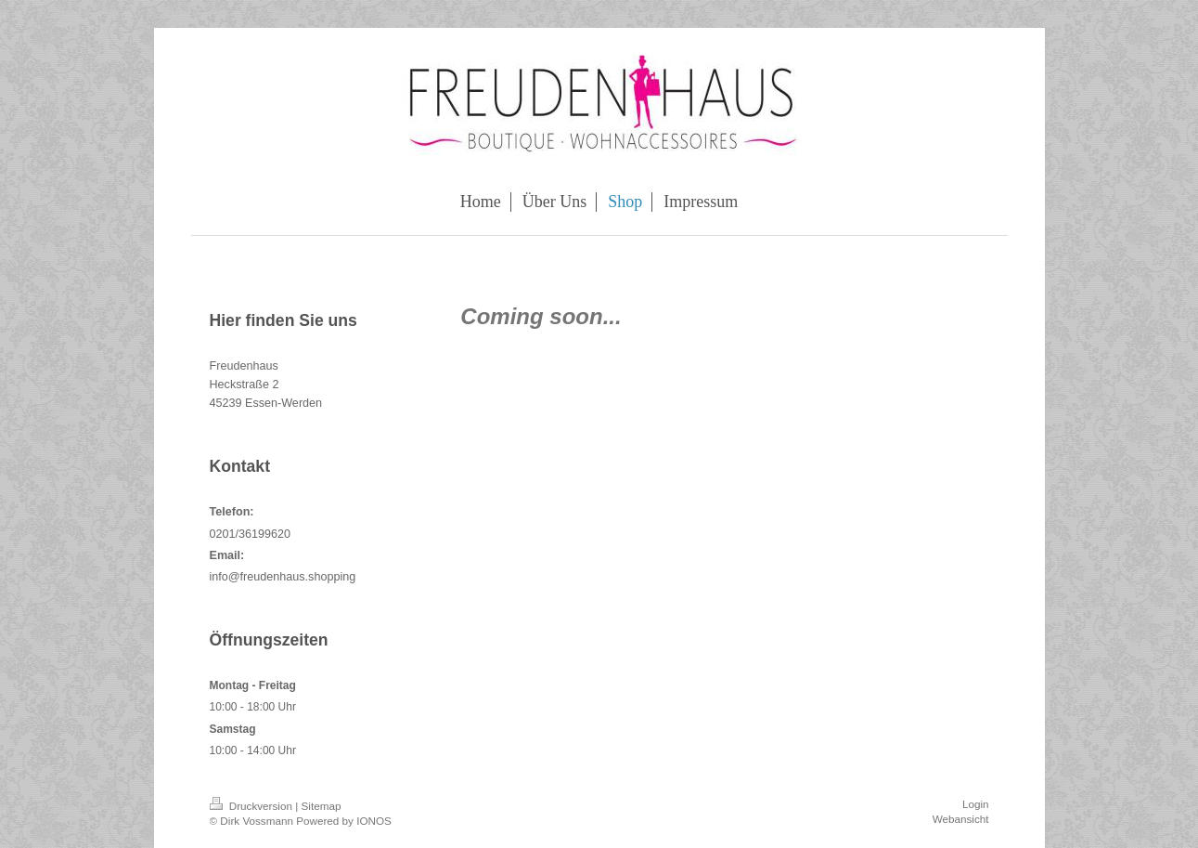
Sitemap (321, 806)
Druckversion (253, 806)
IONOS (374, 821)
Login (975, 804)
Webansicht (961, 819)
